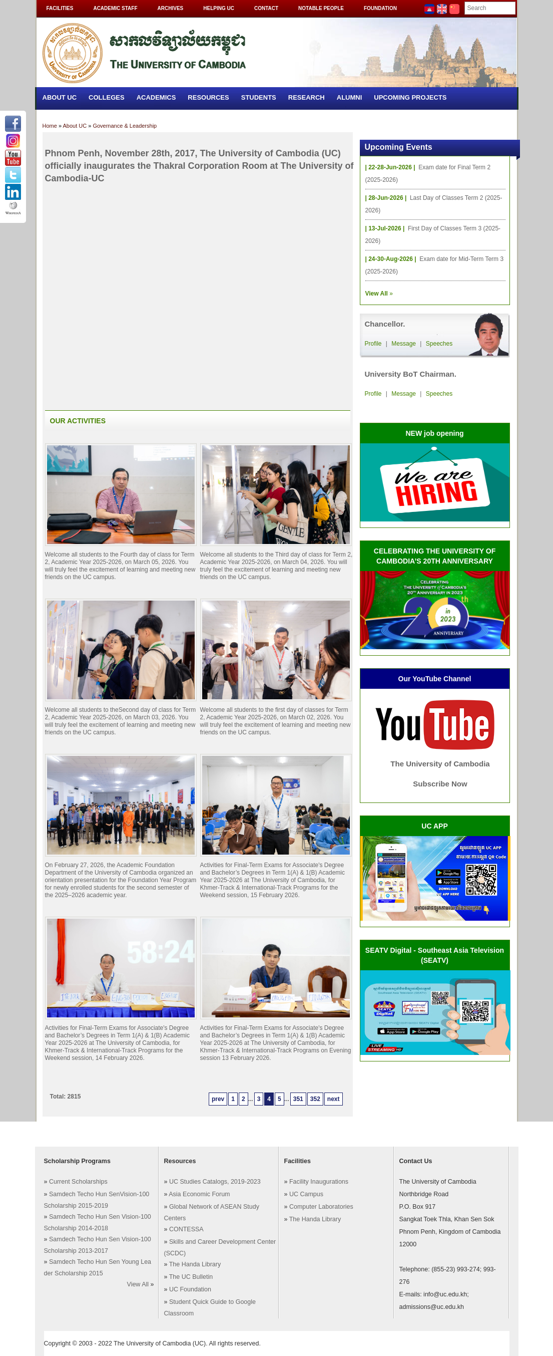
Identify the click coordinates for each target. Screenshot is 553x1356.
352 (315, 1099)
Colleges (107, 97)
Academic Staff (115, 8)
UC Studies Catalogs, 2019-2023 (215, 1181)
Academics (156, 97)
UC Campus (306, 1194)
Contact (266, 8)
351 (298, 1099)
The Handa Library (195, 1264)
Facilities (60, 8)
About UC (60, 97)
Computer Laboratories (321, 1206)
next (333, 1099)
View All (138, 1284)
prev (218, 1099)
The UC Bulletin (191, 1276)
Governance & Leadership (125, 126)
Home (50, 126)
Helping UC (218, 8)
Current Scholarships (78, 1181)
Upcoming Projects (410, 97)
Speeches (439, 343)
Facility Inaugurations (318, 1181)
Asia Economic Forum (199, 1194)
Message (403, 343)
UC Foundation (190, 1289)
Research (306, 97)
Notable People (321, 8)
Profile (373, 343)
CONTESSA (186, 1229)
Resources (208, 97)
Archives (171, 8)
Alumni (349, 97)
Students (258, 97)
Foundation (380, 8)
